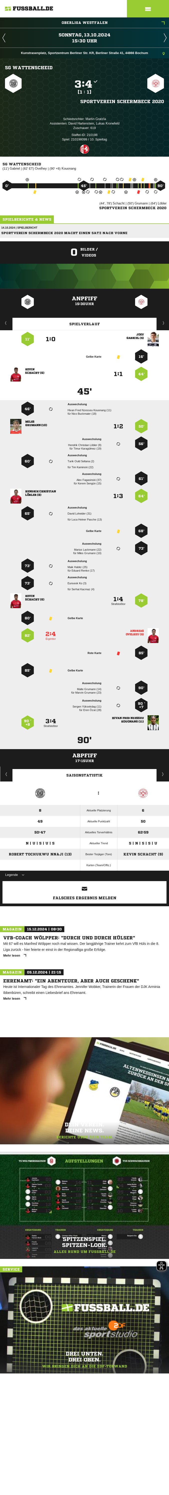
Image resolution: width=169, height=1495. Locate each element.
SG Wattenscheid (29, 67)
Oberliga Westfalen (113, 23)
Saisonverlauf (163, 774)
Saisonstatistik (84, 775)
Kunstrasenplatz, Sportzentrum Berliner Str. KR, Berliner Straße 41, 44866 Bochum (93, 53)
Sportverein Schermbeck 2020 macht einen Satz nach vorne (64, 233)
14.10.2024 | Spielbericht (19, 227)
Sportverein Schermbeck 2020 (122, 101)
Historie (6, 774)
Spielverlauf (84, 324)
